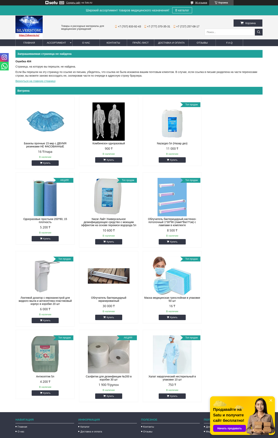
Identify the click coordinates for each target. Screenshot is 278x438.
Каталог (84, 348)
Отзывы (202, 42)
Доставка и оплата (171, 42)
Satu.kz (155, 431)
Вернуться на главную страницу (35, 81)
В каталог (182, 10)
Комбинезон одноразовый (107, 143)
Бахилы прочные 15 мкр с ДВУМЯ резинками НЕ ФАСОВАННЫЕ (45, 145)
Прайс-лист (140, 42)
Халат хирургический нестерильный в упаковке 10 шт (233, 299)
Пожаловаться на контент (166, 434)
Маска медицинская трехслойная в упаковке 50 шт (45, 299)
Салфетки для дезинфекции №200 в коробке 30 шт (170, 299)
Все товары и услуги (246, 328)
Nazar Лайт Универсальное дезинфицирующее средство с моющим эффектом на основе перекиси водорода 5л (44, 222)
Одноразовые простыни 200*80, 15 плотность (233, 145)
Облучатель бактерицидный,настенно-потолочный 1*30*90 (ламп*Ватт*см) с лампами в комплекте (107, 222)
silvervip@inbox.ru (156, 394)
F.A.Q (229, 42)
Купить (46, 163)
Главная (29, 42)
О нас (86, 42)
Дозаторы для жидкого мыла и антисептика (231, 348)
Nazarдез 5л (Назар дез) (170, 143)
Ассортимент (56, 42)
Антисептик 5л (107, 297)
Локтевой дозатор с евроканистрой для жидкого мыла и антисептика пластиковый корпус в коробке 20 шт (170, 222)
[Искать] (259, 32)
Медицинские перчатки (219, 352)
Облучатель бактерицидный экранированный (233, 220)
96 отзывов (201, 2)
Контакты (113, 42)
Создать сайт (73, 2)
